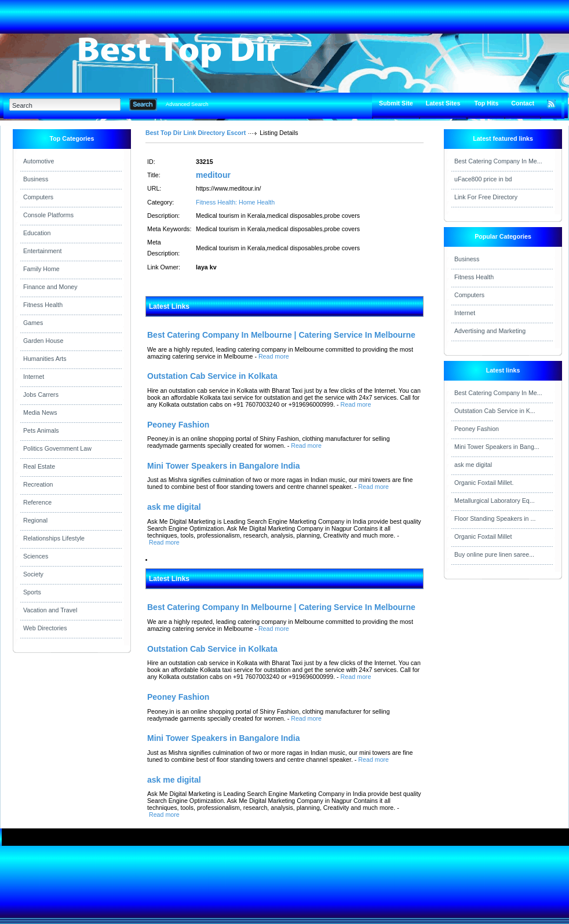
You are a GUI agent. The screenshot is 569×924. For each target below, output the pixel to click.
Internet (33, 376)
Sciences (35, 556)
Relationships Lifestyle (54, 538)
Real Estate (39, 466)
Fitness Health (43, 304)
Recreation (38, 484)
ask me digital (473, 464)
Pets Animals (41, 430)
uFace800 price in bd (483, 179)
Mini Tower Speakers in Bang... (496, 446)
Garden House (43, 340)
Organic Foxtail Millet (483, 536)
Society (33, 574)
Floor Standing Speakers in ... (494, 518)
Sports (32, 592)
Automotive (38, 161)
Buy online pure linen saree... (494, 554)
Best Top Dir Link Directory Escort (195, 132)
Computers (38, 196)
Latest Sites (443, 103)
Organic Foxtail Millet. (483, 482)
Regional (35, 520)
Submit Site (396, 103)
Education (36, 232)
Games (33, 322)
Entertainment (42, 250)
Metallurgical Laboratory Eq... (494, 500)
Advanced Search (187, 104)
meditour (213, 175)
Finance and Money (50, 286)
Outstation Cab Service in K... (494, 410)
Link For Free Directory (485, 196)
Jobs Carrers (41, 394)
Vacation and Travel (50, 610)
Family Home (41, 268)
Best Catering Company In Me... (498, 161)
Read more (273, 356)
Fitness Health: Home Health (235, 202)
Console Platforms (48, 214)
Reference (37, 502)
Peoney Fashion (476, 428)
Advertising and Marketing (490, 330)
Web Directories (45, 627)
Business (35, 179)
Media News (40, 412)
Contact (522, 103)
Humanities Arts (45, 358)
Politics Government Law (57, 448)
